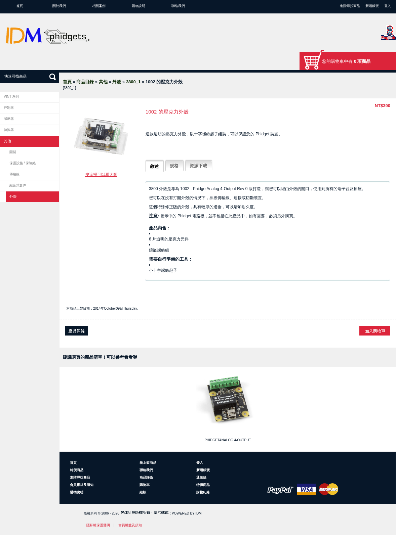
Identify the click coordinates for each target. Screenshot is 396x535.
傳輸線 (14, 174)
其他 (103, 81)
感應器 (9, 119)
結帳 (143, 492)
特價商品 (76, 470)
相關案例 (99, 6)
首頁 (19, 6)
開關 (12, 152)
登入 (387, 6)
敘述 (154, 166)
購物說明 (138, 6)
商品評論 (146, 477)
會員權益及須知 (81, 485)
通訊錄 (201, 477)
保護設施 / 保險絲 (22, 163)
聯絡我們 (178, 6)
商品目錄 (85, 81)
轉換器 (9, 130)
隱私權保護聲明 (98, 525)
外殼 (116, 81)
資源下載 (198, 165)
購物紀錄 (203, 492)
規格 (174, 165)
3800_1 (133, 81)
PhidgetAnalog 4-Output (227, 440)
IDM (198, 513)
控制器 (9, 107)
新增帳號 (372, 6)
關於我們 (59, 6)
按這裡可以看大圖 (101, 174)
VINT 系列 (11, 96)
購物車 (145, 485)
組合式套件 (17, 185)
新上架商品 (148, 462)
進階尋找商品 (350, 6)
